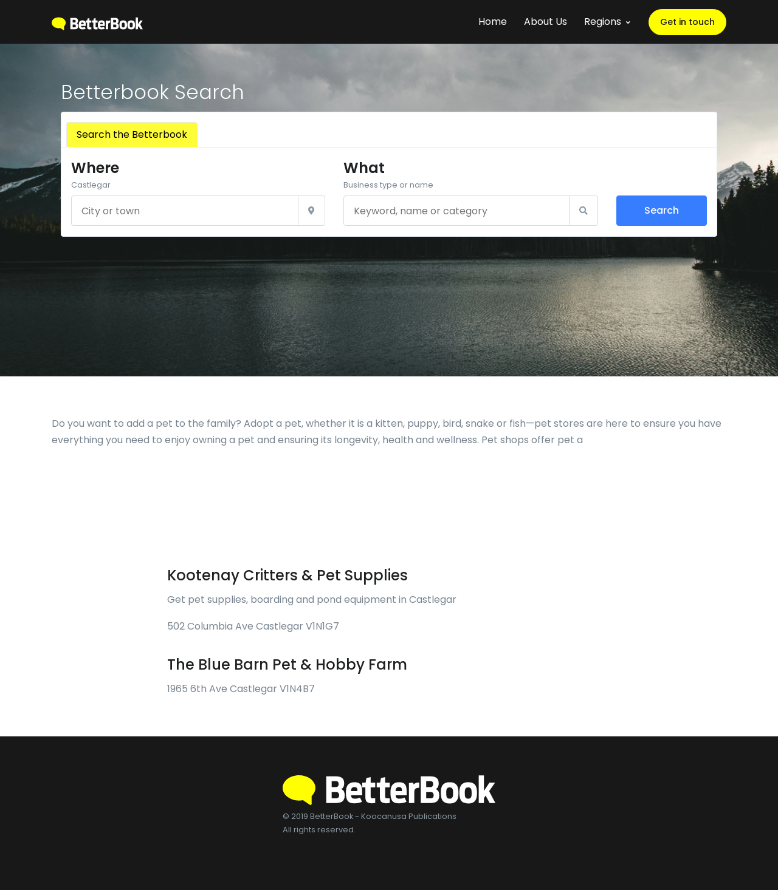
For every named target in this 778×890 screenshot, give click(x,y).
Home (492, 22)
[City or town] (184, 210)
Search (661, 210)
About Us (545, 22)
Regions (602, 22)
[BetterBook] (97, 21)
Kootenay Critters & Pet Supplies (287, 575)
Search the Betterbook (132, 134)
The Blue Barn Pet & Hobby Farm (287, 664)
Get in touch (687, 22)
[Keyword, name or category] (456, 210)
